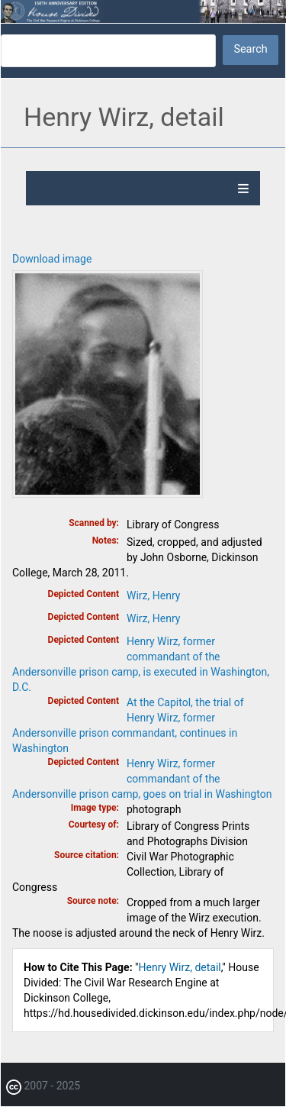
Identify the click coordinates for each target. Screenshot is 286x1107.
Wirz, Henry (153, 595)
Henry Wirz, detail (180, 967)
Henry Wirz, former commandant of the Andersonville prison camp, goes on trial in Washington (142, 778)
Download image (52, 259)
